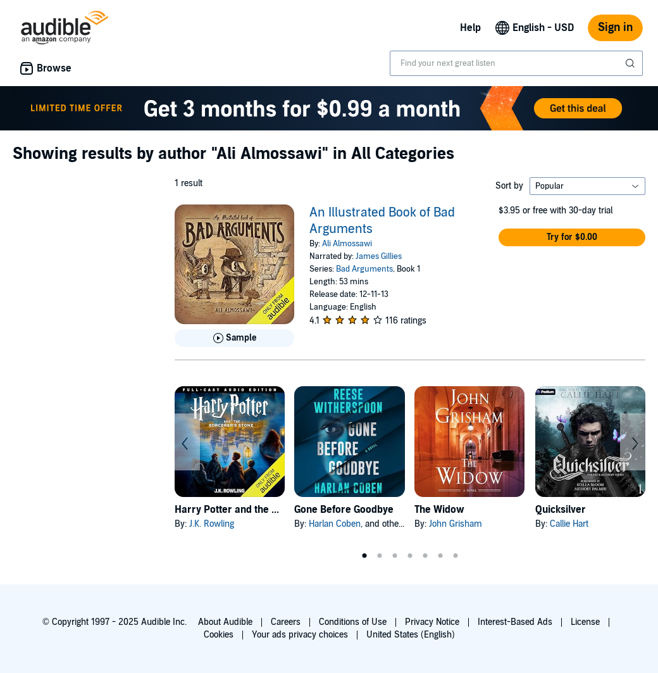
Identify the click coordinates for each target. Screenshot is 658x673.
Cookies (218, 634)
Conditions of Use (353, 622)
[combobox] (516, 63)
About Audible (225, 622)
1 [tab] (364, 556)
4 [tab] (410, 556)
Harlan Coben (335, 524)
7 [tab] (455, 556)
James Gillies (379, 256)
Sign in (615, 27)
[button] (572, 237)
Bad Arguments (364, 269)
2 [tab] (379, 556)
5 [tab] (425, 556)
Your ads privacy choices (300, 634)
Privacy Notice (432, 622)
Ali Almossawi (347, 244)
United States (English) (410, 634)
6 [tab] (440, 556)
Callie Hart (569, 524)
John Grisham (455, 524)
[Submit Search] (631, 63)
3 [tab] (394, 556)
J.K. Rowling (211, 524)
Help (470, 28)
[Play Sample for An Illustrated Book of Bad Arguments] (234, 338)
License (585, 622)
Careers (286, 622)
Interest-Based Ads (515, 622)
